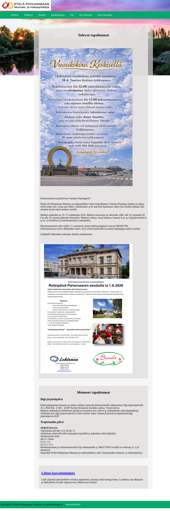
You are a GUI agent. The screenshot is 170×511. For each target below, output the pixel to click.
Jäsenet (41, 15)
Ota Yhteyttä (85, 15)
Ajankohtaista (57, 15)
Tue (72, 15)
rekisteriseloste (73, 504)
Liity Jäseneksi (104, 15)
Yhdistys (28, 15)
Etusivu (14, 15)
